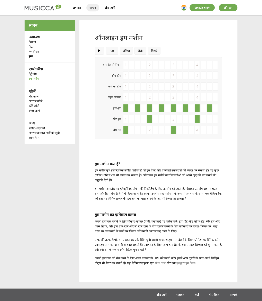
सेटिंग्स (126, 51)
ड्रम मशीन (34, 79)
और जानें (110, 8)
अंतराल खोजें (35, 101)
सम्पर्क (233, 295)
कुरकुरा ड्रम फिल (185, 263)
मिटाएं (154, 51)
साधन (92, 8)
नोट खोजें (33, 96)
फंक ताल (160, 263)
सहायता (180, 295)
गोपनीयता (214, 295)
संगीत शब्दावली (37, 128)
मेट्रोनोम (33, 74)
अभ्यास (77, 8)
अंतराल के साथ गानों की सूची (44, 133)
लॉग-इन (228, 8)
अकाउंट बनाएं (202, 8)
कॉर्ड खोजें (34, 106)
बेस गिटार (34, 51)
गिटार (32, 47)
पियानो (32, 42)
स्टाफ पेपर (34, 138)
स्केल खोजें (34, 110)
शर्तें (197, 295)
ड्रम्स (31, 56)
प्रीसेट (140, 51)
